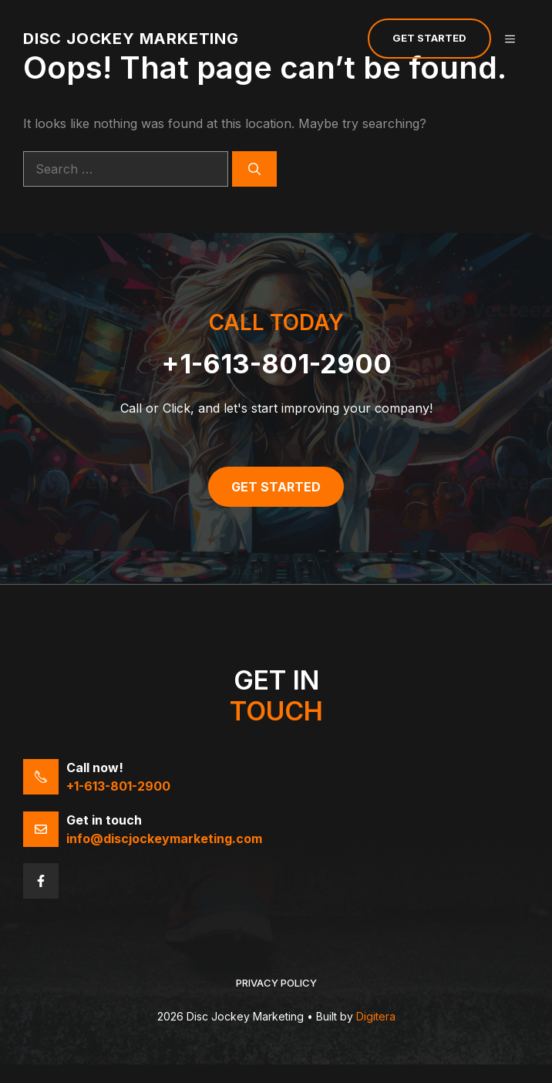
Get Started (429, 38)
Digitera (375, 1016)
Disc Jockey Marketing (131, 38)
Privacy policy (276, 983)
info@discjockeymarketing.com (164, 838)
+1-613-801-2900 (276, 364)
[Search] (254, 169)
